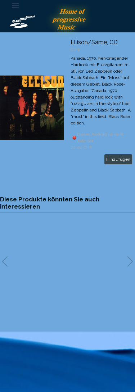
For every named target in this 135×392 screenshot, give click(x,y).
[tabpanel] (68, 357)
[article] (67, 108)
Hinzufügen (118, 159)
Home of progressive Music (70, 19)
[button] (130, 261)
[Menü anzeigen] (15, 5)
